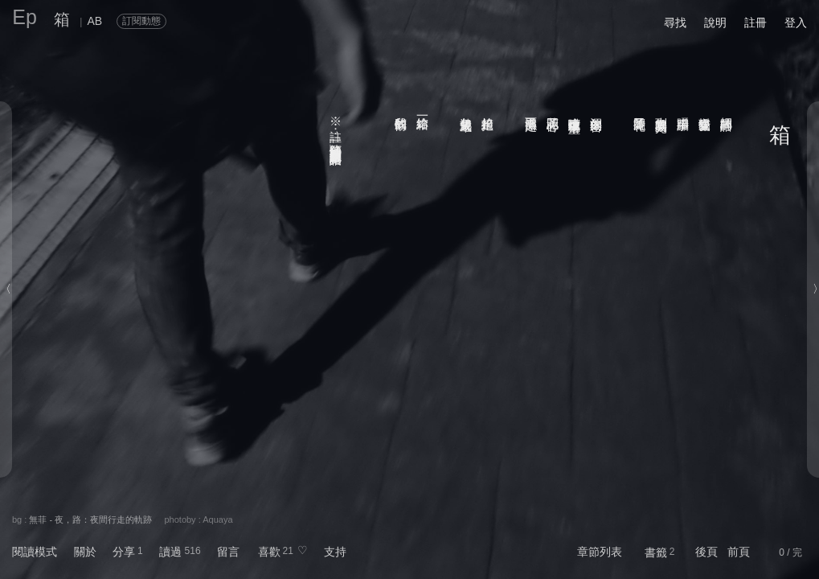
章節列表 (599, 551)
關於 (85, 551)
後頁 (706, 551)
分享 (124, 551)
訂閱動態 (141, 21)
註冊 (755, 22)
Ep (24, 17)
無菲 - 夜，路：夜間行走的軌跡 (90, 519)
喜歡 (269, 551)
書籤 (656, 552)
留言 (228, 551)
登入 (795, 22)
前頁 (738, 551)
